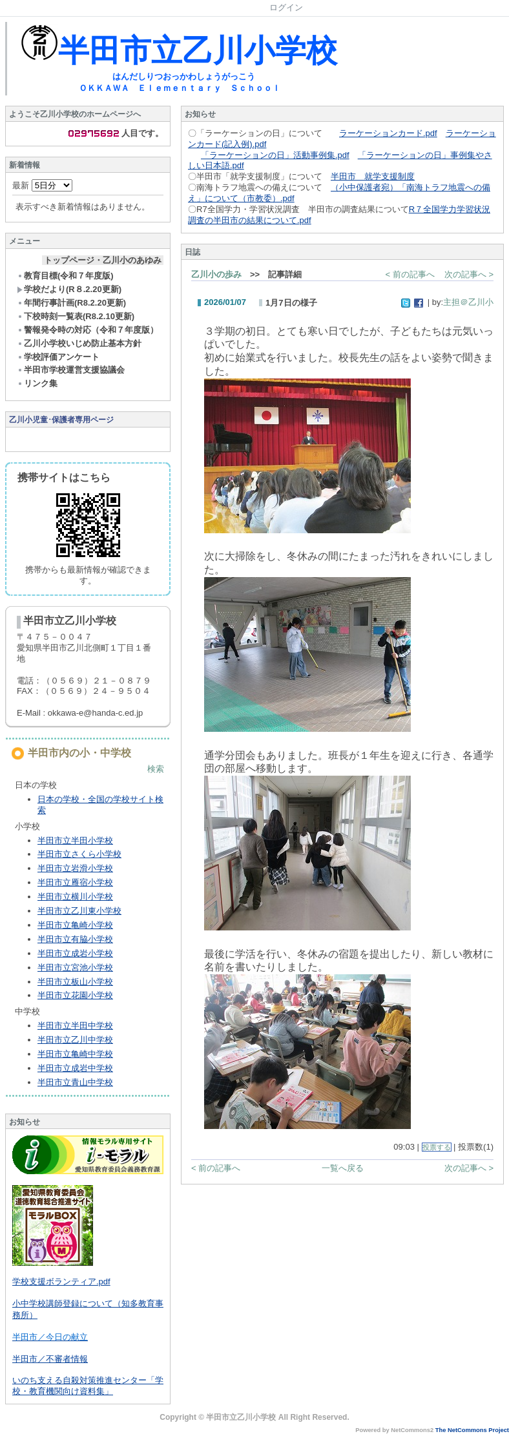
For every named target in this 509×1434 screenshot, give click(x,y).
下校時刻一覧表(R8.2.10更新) (75, 316)
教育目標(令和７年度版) (65, 275)
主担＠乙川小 (468, 302)
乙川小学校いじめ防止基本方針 (79, 343)
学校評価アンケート (58, 357)
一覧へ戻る (343, 1168)
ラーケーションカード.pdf (388, 133)
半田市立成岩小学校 (75, 953)
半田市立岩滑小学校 (75, 868)
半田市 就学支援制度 (373, 176)
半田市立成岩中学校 (75, 1068)
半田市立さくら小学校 (79, 854)
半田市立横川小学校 (75, 896)
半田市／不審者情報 (50, 1359)
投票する (436, 1147)
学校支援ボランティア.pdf (61, 1281)
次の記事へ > (468, 274)
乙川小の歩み (216, 274)
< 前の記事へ (410, 274)
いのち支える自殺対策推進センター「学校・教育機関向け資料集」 (87, 1385)
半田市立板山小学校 (75, 982)
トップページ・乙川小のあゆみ (102, 260)
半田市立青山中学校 (75, 1082)
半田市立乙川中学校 (75, 1040)
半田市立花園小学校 (75, 995)
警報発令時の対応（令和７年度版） (87, 330)
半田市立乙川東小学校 (79, 911)
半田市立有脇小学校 (75, 939)
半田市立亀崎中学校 (75, 1054)
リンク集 (37, 383)
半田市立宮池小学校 (75, 967)
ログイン (286, 7)
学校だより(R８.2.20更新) (69, 289)
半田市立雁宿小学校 (75, 882)
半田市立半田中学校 (75, 1025)
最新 (42, 185)
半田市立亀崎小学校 (75, 925)
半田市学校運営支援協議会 (71, 370)
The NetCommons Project (472, 1430)
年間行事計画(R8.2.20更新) (71, 303)
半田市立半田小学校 (75, 840)
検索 (155, 769)
